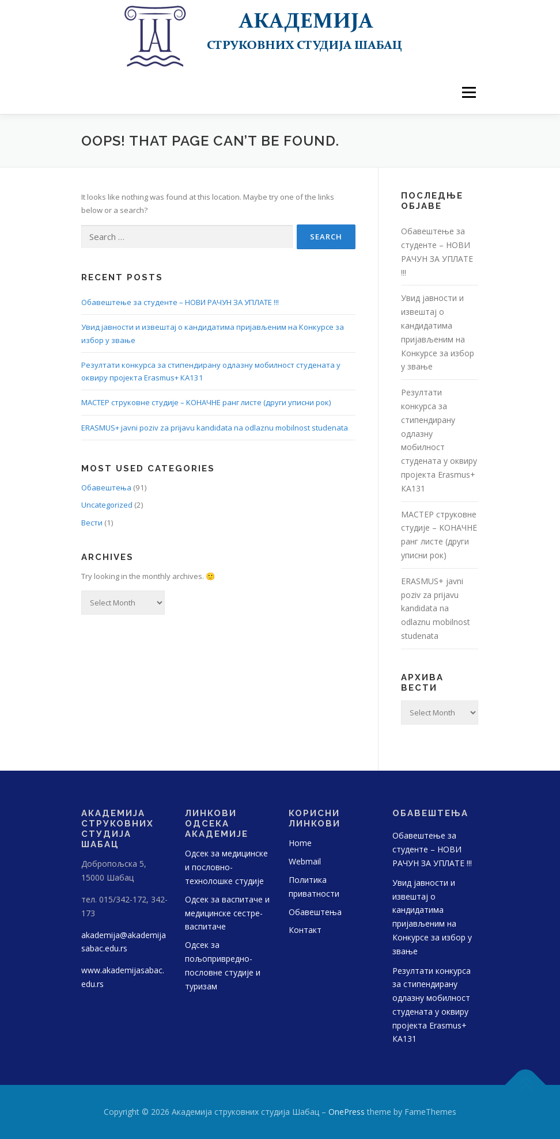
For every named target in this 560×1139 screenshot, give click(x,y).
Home (300, 842)
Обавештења (106, 487)
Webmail (305, 861)
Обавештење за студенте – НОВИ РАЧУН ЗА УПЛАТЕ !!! (180, 302)
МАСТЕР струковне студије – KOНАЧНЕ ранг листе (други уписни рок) (206, 402)
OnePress (346, 1111)
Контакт (305, 929)
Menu (469, 92)
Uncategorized (107, 505)
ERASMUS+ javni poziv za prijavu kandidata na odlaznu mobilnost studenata (214, 427)
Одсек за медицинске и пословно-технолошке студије (226, 867)
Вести (92, 522)
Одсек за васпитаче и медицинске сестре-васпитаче (227, 913)
